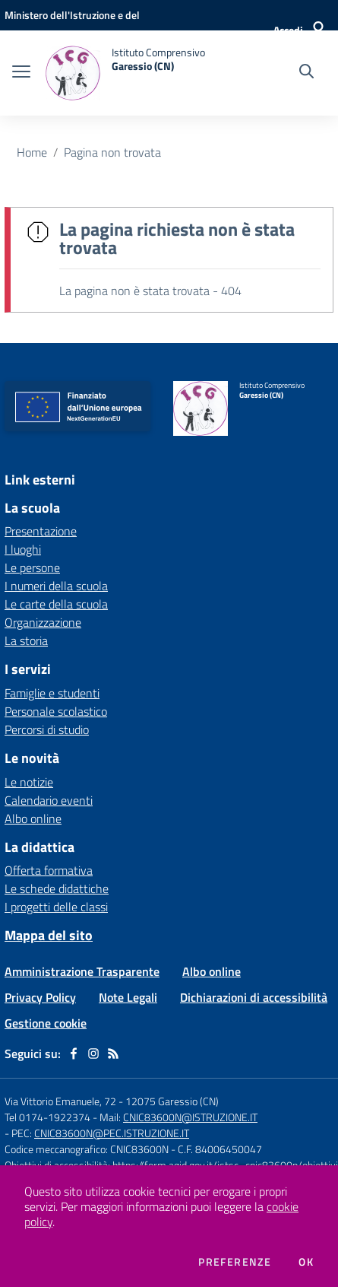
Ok (306, 1262)
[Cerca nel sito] (306, 73)
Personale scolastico (56, 711)
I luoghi (23, 549)
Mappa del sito (49, 935)
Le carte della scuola (56, 604)
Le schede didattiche (57, 888)
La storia (26, 640)
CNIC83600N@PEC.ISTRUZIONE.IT (111, 1133)
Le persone (32, 567)
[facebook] (74, 1053)
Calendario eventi (49, 800)
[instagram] (93, 1053)
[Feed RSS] (113, 1053)
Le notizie (29, 782)
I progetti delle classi (56, 907)
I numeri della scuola (56, 586)
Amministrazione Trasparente (82, 971)
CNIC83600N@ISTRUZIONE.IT (190, 1117)
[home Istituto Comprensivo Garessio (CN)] (125, 73)
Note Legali (128, 997)
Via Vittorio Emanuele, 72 (60, 1101)
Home (32, 152)
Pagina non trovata (112, 152)
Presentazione (41, 531)
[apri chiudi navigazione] (21, 73)
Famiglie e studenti (52, 693)
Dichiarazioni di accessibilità (253, 997)
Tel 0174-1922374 (47, 1117)
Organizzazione (43, 622)
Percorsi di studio (47, 729)
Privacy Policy (40, 997)
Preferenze (234, 1262)
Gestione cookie (46, 1023)
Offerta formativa (49, 870)
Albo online (33, 818)
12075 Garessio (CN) (172, 1101)
